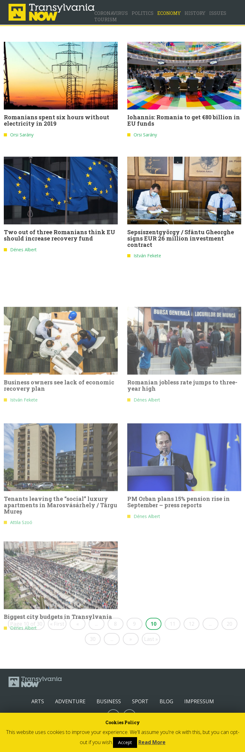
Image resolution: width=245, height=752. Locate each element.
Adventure (70, 701)
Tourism (105, 19)
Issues (217, 13)
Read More (152, 742)
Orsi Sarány (22, 135)
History (195, 13)
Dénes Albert (23, 250)
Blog (166, 701)
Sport (140, 701)
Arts (37, 701)
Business (109, 701)
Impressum (199, 701)
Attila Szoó (21, 609)
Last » (151, 639)
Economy (169, 13)
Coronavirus (111, 13)
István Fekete (147, 256)
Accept (125, 742)
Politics (143, 13)
